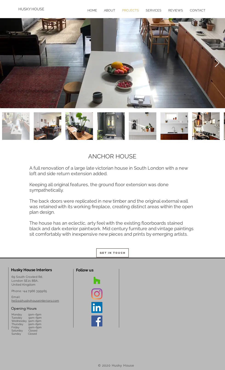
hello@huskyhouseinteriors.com (35, 300)
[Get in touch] (112, 252)
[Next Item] (217, 63)
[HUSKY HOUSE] (33, 9)
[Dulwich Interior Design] (96, 293)
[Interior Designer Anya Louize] (96, 307)
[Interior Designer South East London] (96, 280)
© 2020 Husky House (116, 365)
